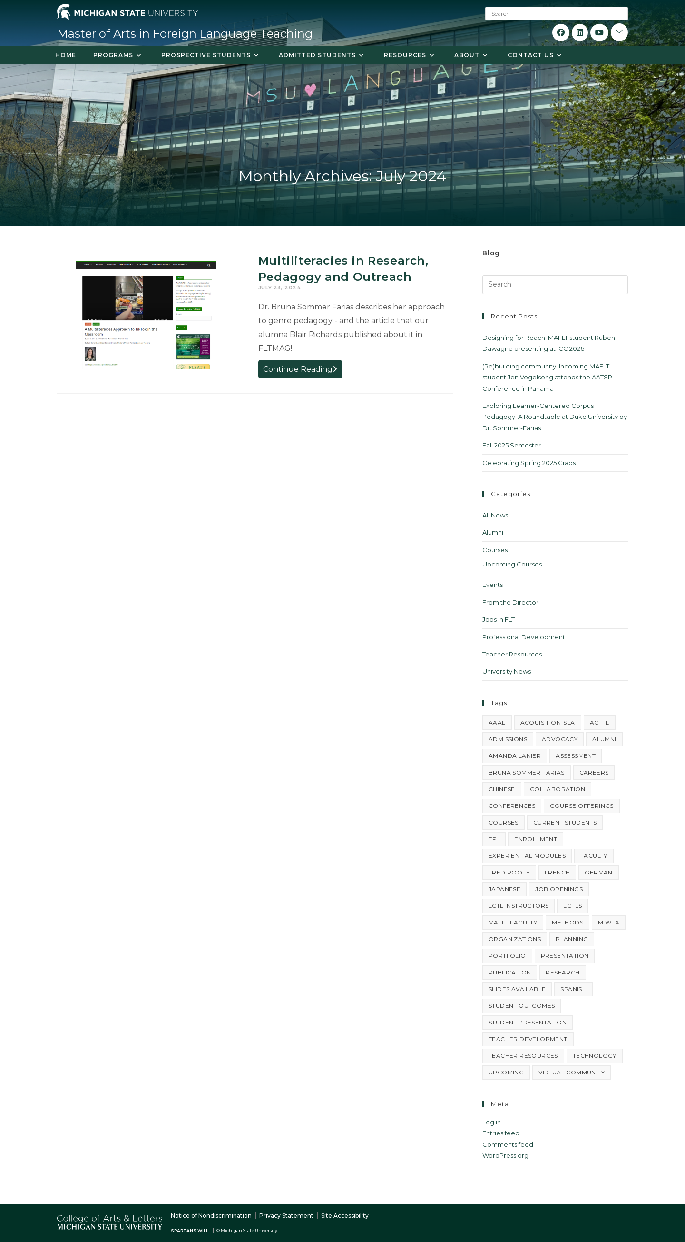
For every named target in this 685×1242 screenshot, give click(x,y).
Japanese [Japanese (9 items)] (504, 889)
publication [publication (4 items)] (510, 972)
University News (506, 671)
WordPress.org (505, 1155)
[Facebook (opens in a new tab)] (560, 32)
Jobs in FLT (498, 619)
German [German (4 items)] (598, 872)
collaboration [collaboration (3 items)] (557, 789)
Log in (491, 1122)
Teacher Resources (512, 654)
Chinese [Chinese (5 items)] (502, 789)
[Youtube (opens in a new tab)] (599, 32)
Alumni (492, 532)
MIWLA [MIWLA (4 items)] (608, 922)
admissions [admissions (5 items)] (508, 739)
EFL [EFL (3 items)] (494, 839)
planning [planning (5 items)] (572, 939)
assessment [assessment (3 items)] (576, 755)
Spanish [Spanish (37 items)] (573, 989)
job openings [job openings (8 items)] (559, 889)
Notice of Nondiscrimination (211, 1215)
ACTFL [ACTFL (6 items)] (599, 722)
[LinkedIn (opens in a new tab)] (580, 32)
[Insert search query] (555, 284)
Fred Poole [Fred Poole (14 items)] (509, 872)
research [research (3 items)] (562, 972)
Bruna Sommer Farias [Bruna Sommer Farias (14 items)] (527, 772)
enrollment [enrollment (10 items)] (535, 839)
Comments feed (507, 1144)
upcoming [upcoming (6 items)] (506, 1072)
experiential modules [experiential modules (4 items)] (527, 855)
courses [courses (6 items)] (504, 822)
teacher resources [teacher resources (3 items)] (523, 1055)
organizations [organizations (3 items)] (515, 939)
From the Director (510, 602)
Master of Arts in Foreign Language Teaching (185, 33)
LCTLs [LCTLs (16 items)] (572, 905)
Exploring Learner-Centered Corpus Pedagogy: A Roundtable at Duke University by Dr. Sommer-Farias (554, 417)
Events (492, 584)
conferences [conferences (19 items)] (512, 805)
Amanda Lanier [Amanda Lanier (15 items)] (515, 755)
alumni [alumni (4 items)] (604, 739)
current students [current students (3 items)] (565, 822)
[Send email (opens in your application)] (619, 32)
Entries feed (500, 1133)
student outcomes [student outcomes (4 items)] (522, 1005)
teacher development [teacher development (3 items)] (528, 1039)
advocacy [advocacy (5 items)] (559, 739)
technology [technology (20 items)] (594, 1055)
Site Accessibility (345, 1215)
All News (495, 515)
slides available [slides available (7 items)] (517, 989)
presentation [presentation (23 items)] (565, 955)
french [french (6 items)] (557, 872)
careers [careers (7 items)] (594, 772)
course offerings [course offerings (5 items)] (581, 805)
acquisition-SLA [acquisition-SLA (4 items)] (547, 722)
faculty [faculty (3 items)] (593, 855)
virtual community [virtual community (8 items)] (571, 1072)
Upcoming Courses (512, 564)
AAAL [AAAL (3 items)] (497, 722)
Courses (495, 550)
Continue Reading (302, 370)
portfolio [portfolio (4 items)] (507, 955)
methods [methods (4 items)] (567, 922)
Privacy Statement (286, 1215)
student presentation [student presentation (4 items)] (528, 1022)
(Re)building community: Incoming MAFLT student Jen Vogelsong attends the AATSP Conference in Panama (547, 377)
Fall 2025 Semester (511, 445)
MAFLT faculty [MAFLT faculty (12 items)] (513, 922)
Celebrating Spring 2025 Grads (529, 463)
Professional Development (523, 637)
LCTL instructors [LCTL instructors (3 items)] (518, 905)
